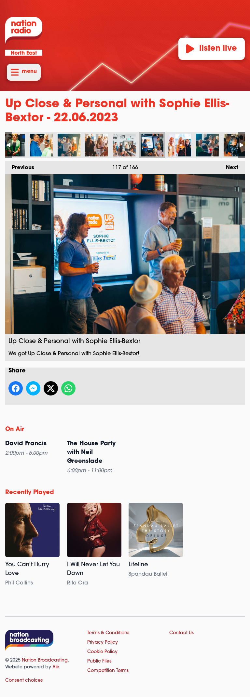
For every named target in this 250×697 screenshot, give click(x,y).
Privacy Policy (102, 642)
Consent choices (24, 680)
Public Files (99, 661)
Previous (19, 165)
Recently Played (29, 492)
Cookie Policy (102, 652)
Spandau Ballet (148, 574)
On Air (14, 429)
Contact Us (181, 633)
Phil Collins (19, 583)
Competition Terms (108, 670)
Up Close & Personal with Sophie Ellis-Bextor (13, 145)
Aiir (55, 667)
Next (228, 165)
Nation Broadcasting (45, 660)
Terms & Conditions (108, 633)
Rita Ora (77, 583)
